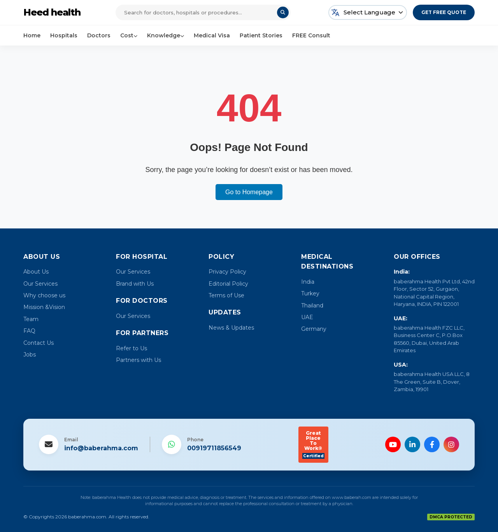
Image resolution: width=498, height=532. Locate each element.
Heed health (52, 12)
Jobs (29, 354)
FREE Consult (311, 35)
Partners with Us (138, 359)
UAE (307, 317)
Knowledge (165, 35)
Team (31, 319)
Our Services (40, 283)
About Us (36, 271)
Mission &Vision (44, 307)
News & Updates (231, 327)
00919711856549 (214, 448)
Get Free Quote (443, 12)
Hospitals (63, 35)
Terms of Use (226, 295)
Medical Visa (212, 35)
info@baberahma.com (101, 448)
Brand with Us (135, 283)
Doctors (98, 35)
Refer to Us (131, 348)
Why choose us (44, 295)
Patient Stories (261, 35)
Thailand (312, 305)
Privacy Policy (227, 271)
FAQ (29, 330)
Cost (128, 35)
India (307, 281)
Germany (313, 328)
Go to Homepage (249, 192)
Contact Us (38, 342)
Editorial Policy (228, 283)
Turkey (310, 293)
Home (31, 35)
